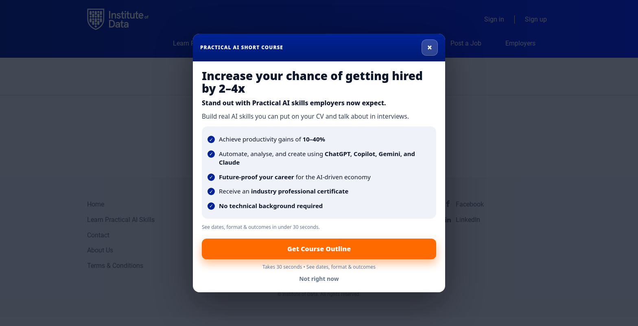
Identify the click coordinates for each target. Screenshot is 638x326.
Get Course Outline (319, 248)
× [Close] (430, 47)
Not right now (319, 279)
